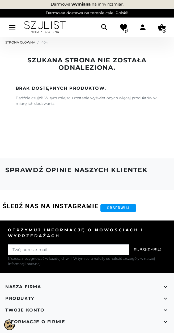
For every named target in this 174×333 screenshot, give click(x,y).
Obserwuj (118, 208)
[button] (104, 27)
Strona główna (20, 42)
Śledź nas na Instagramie (50, 206)
